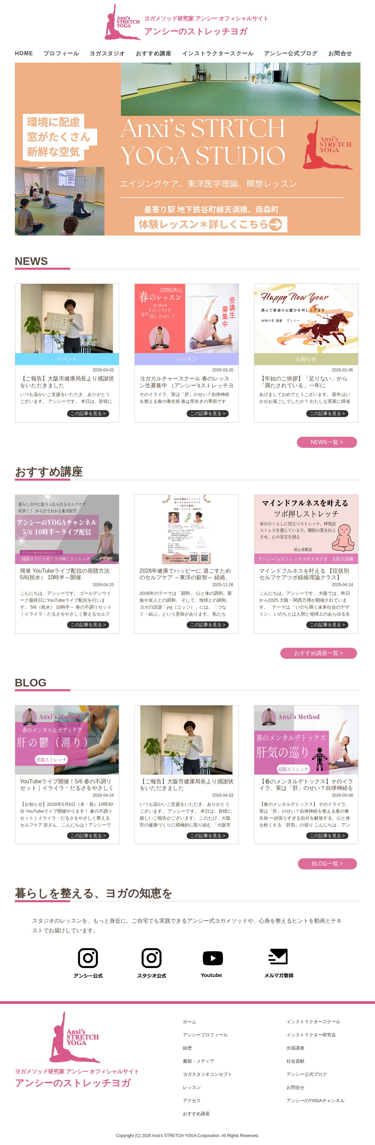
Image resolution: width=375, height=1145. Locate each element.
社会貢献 (295, 1061)
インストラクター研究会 (311, 1034)
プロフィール (61, 53)
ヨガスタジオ (107, 53)
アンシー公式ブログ (291, 53)
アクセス (192, 1100)
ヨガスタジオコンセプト (207, 1074)
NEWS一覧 (327, 442)
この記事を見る (88, 413)
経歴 (187, 1048)
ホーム (189, 1021)
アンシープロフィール (205, 1034)
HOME (24, 53)
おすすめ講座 (154, 53)
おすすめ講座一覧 (318, 653)
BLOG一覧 (327, 864)
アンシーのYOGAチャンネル (316, 1100)
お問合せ (340, 53)
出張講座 (295, 1048)
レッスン (192, 1087)
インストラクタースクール (218, 53)
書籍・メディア (198, 1061)
